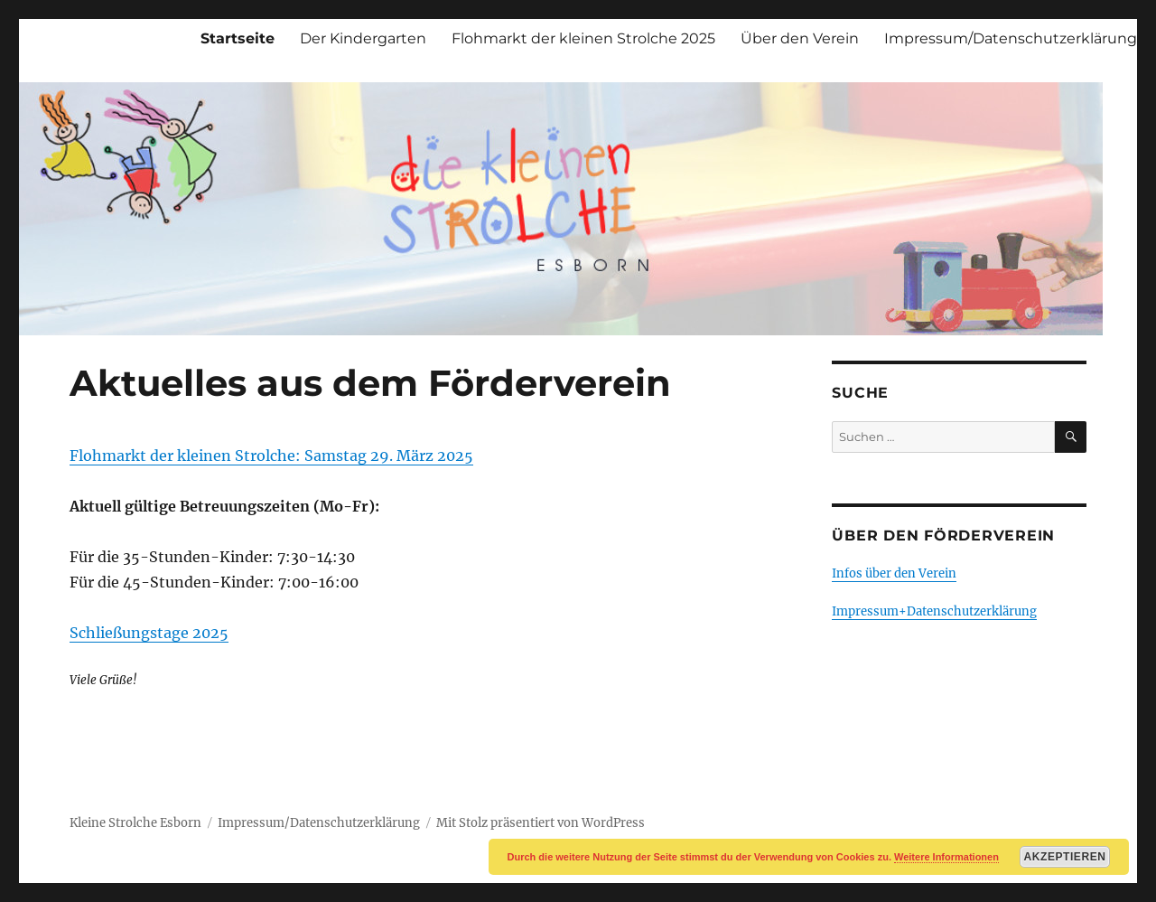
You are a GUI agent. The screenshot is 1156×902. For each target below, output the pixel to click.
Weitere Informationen (946, 856)
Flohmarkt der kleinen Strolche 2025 (583, 38)
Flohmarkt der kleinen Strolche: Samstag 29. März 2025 (271, 455)
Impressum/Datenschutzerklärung (1010, 38)
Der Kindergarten (363, 38)
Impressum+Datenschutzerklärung (934, 611)
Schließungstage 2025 (149, 633)
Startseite (237, 38)
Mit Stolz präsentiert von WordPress (540, 823)
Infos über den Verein (894, 573)
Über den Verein (800, 38)
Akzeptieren (1065, 856)
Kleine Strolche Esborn (135, 823)
